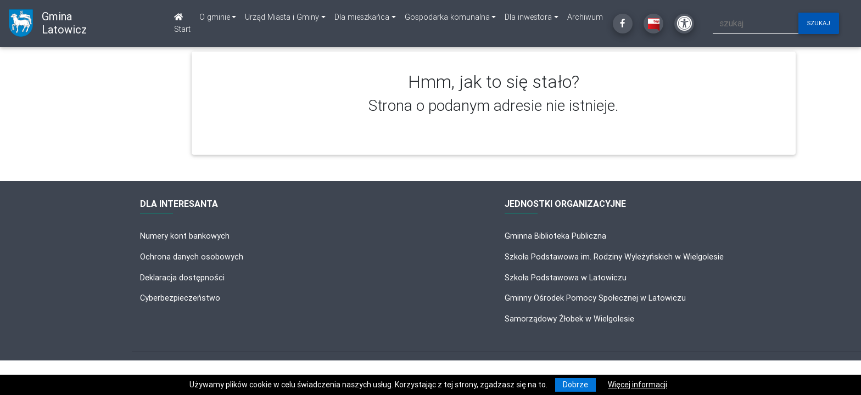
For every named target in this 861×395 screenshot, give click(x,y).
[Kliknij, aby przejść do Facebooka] (623, 23)
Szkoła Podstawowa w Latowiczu (566, 278)
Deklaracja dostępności (182, 278)
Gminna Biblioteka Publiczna (555, 236)
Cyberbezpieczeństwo (180, 298)
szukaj (818, 23)
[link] (218, 17)
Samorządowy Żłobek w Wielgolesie (569, 319)
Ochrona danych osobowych (191, 257)
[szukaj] (756, 23)
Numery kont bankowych (185, 236)
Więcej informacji (637, 385)
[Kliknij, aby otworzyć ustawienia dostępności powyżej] (684, 23)
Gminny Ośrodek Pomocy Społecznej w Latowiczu (595, 298)
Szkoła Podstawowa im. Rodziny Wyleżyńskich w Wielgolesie (614, 257)
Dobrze (575, 385)
